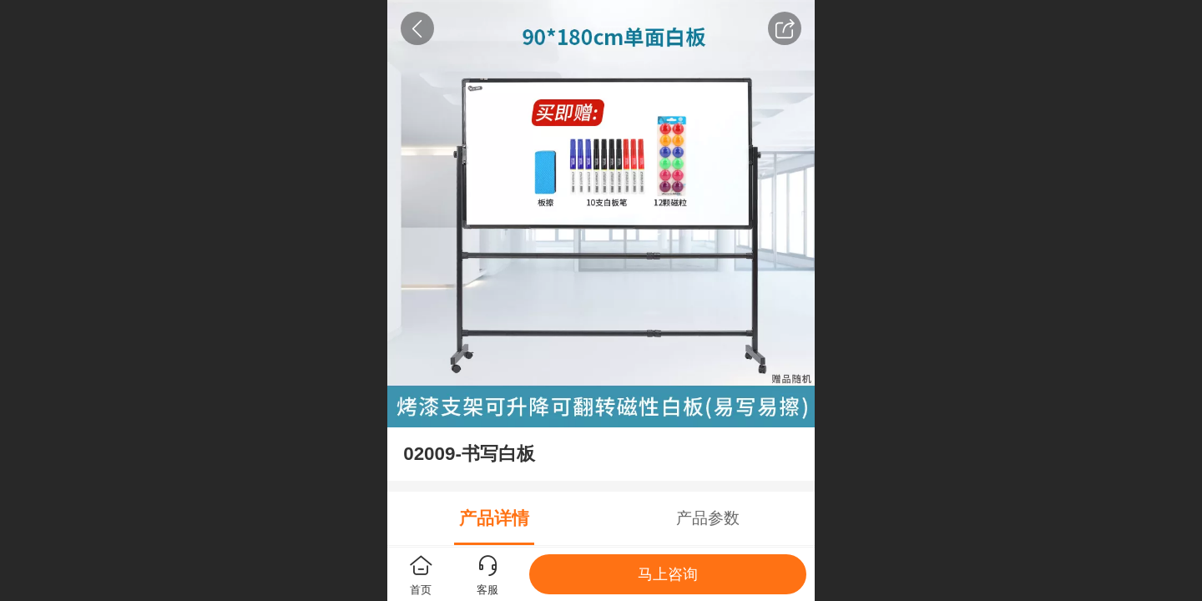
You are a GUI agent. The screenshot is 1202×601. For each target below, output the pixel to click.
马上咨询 (668, 574)
